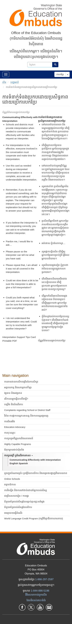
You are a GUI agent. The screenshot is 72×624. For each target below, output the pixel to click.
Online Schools (12, 479)
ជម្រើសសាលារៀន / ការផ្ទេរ (16, 495)
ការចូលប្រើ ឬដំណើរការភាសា (18, 455)
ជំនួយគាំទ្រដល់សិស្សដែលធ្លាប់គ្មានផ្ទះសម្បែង (24, 501)
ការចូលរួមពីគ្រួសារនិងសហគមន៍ (18, 438)
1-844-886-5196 (40, 590)
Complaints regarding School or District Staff (27, 410)
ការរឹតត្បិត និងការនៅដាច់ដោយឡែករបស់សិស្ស (25, 490)
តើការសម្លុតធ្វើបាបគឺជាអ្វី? (16, 398)
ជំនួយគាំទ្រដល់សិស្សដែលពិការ (18, 507)
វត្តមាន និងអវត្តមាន (13, 393)
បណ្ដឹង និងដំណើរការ (13, 404)
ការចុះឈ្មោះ (9, 432)
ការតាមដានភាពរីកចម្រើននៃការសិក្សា (21, 381)
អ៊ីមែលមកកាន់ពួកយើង (36, 594)
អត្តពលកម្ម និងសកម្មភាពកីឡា (18, 387)
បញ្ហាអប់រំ (14, 82)
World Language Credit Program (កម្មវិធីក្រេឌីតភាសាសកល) (33, 518)
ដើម (4, 82)
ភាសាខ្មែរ (60, 74)
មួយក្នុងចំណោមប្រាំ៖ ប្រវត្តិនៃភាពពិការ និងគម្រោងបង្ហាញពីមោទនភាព (35, 473)
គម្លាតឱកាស (10, 484)
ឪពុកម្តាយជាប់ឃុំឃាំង (14, 449)
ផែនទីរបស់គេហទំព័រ (36, 600)
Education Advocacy (14, 427)
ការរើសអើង (9, 421)
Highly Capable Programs (17, 444)
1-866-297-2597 (44, 579)
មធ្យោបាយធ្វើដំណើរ (13, 513)
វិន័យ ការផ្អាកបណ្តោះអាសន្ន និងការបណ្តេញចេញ (26, 415)
